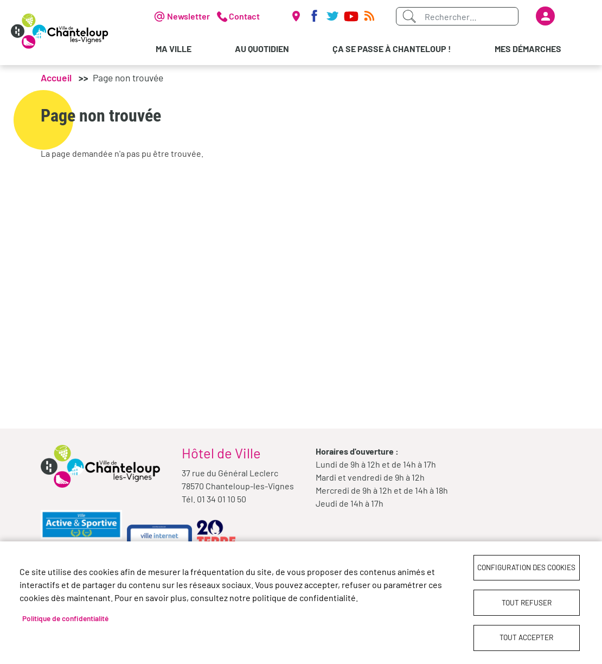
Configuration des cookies (526, 566)
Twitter (332, 16)
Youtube (351, 16)
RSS (369, 16)
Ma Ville (173, 48)
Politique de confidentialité (65, 617)
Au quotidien (262, 48)
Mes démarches (528, 48)
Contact (244, 16)
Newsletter (188, 16)
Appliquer (409, 16)
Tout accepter (526, 637)
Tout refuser (527, 601)
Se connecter (545, 16)
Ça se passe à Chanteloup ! (391, 48)
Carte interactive (295, 16)
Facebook (314, 16)
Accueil (56, 78)
